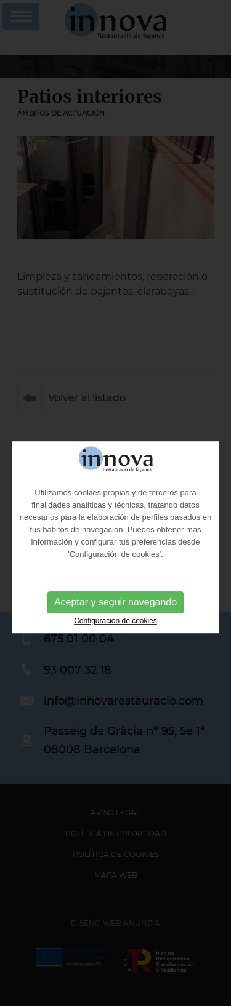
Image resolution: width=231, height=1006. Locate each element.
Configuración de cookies (115, 635)
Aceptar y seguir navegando (115, 617)
